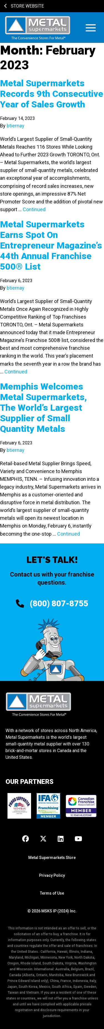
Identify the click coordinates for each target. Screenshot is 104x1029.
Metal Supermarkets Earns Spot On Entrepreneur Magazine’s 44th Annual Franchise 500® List (51, 245)
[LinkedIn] (61, 839)
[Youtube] (78, 839)
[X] (43, 839)
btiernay (15, 126)
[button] (91, 28)
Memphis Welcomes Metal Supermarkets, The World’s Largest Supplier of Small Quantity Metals (43, 407)
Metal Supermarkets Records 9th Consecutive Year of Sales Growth (51, 94)
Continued (34, 209)
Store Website (24, 6)
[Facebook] (25, 839)
